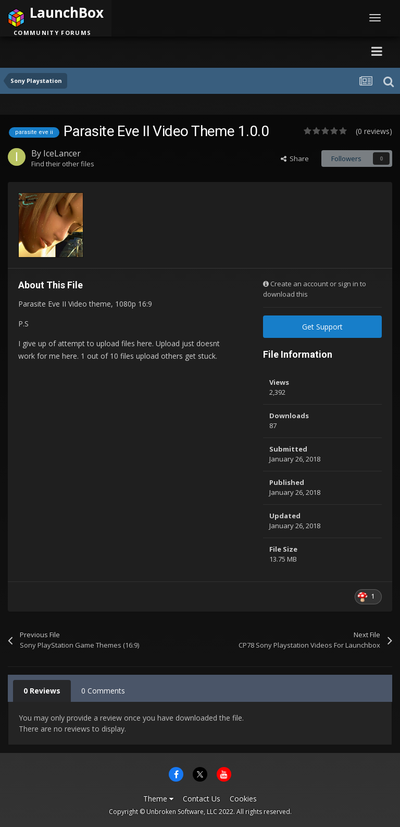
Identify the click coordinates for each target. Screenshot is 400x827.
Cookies (243, 799)
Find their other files (62, 163)
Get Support (322, 327)
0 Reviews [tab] (41, 691)
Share (295, 158)
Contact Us (201, 799)
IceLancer (62, 153)
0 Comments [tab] (103, 691)
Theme (158, 799)
